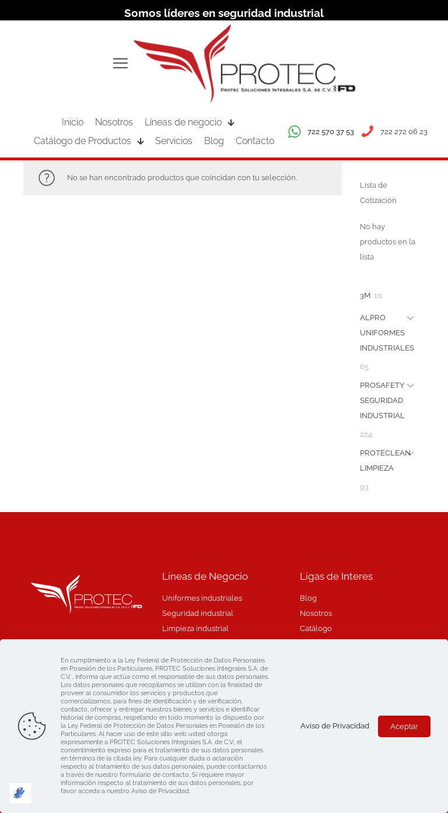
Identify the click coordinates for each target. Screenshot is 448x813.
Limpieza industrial (195, 628)
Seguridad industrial (197, 613)
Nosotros (316, 613)
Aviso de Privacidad (334, 725)
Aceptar (404, 726)
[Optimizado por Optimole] (20, 793)
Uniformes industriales (202, 598)
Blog (308, 598)
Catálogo (316, 628)
